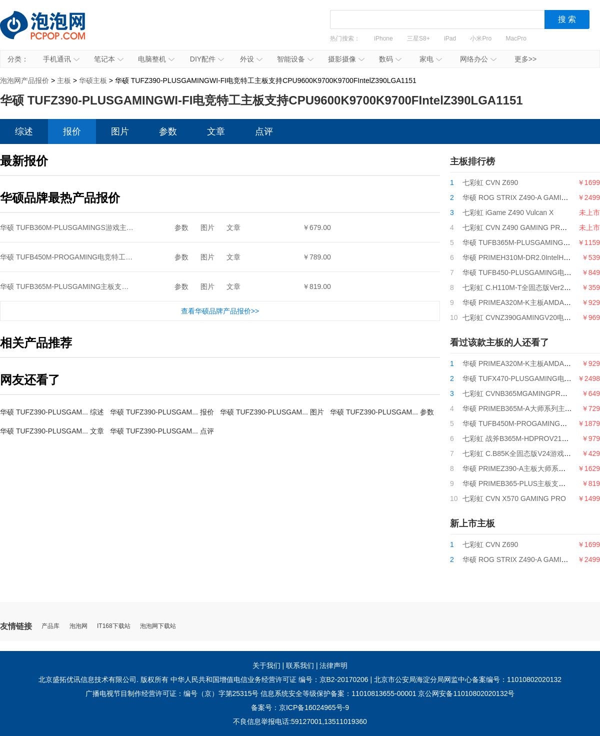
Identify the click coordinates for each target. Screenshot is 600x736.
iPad (450, 38)
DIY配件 (207, 59)
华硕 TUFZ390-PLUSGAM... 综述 (52, 412)
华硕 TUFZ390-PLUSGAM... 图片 (272, 412)
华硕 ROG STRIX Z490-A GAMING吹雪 (524, 198)
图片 (120, 131)
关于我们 (266, 666)
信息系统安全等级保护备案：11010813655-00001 (338, 694)
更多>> (525, 59)
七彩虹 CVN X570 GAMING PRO (514, 498)
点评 (264, 131)
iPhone (383, 38)
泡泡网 (79, 626)
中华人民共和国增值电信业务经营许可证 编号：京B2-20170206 (269, 680)
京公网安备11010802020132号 (466, 694)
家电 (431, 59)
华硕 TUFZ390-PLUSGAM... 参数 (382, 412)
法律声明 (334, 666)
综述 (24, 131)
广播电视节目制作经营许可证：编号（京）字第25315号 (172, 694)
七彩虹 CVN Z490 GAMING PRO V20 (521, 228)
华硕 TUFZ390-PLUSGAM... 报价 (162, 412)
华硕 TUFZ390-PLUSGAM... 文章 (52, 431)
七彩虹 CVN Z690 (490, 182)
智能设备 (295, 59)
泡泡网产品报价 (52, 33)
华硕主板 (93, 80)
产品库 (51, 626)
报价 (72, 131)
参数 (168, 131)
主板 (64, 80)
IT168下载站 (113, 626)
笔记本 (109, 59)
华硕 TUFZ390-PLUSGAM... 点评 (162, 431)
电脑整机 (156, 59)
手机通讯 (61, 59)
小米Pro (481, 38)
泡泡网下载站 (158, 626)
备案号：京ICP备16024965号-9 (300, 708)
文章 (216, 131)
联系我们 (300, 666)
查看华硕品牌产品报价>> (220, 311)
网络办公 (478, 59)
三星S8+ (418, 38)
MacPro (516, 38)
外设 (251, 59)
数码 (390, 59)
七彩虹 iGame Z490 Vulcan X (508, 212)
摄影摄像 (346, 59)
